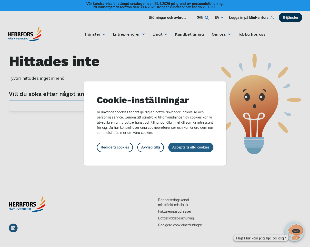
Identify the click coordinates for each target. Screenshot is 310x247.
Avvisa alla (150, 147)
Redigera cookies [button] (115, 147)
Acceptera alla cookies (191, 147)
